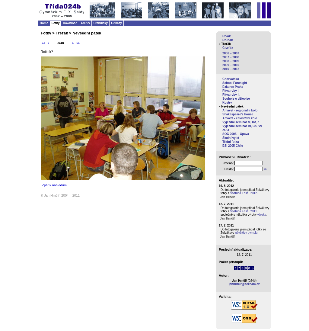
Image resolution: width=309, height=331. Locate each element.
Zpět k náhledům (54, 185)
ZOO (225, 130)
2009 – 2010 (230, 65)
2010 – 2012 (230, 69)
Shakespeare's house (237, 114)
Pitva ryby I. (230, 90)
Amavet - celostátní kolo (239, 118)
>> (78, 43)
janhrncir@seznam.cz (244, 284)
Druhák (227, 40)
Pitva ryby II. (231, 94)
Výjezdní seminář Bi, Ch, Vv (242, 126)
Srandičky (100, 23)
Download (70, 23)
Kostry (227, 102)
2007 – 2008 (230, 57)
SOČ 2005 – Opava (235, 134)
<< (43, 43)
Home (44, 23)
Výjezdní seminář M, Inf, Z (240, 122)
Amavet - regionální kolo (239, 110)
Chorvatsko (230, 79)
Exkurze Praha (232, 86)
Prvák (226, 36)
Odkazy (116, 23)
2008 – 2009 (230, 61)
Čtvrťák (227, 48)
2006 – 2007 (230, 53)
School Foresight (234, 83)
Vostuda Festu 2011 (243, 211)
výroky (261, 214)
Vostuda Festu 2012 (243, 193)
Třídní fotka (230, 141)
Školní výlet (230, 138)
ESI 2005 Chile (232, 145)
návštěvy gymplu (246, 232)
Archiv (85, 23)
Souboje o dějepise (236, 98)
